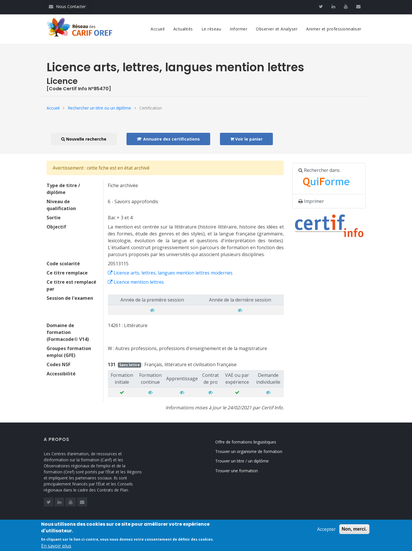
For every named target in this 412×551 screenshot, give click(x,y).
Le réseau (211, 29)
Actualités (183, 29)
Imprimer (311, 201)
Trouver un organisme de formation (254, 451)
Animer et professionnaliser (333, 29)
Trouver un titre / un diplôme (248, 461)
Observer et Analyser (277, 29)
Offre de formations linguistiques (251, 442)
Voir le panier (246, 139)
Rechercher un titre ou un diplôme (99, 108)
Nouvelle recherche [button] (83, 139)
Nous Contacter (67, 6)
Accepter (326, 532)
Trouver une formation (242, 470)
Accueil (158, 29)
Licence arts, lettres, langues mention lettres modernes (170, 273)
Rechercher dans (327, 179)
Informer (238, 29)
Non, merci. (354, 532)
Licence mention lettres (136, 282)
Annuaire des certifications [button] (168, 139)
